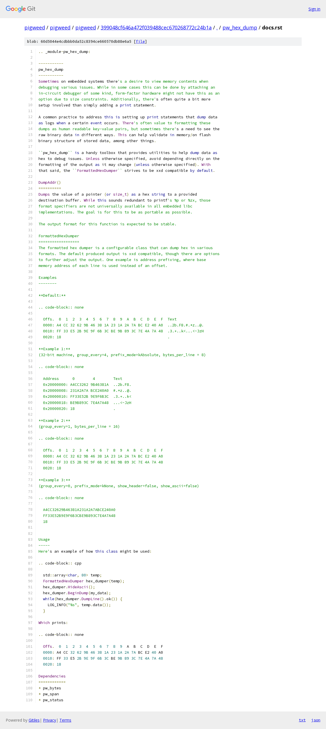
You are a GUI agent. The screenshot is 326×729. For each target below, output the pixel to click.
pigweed (34, 27)
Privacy (49, 720)
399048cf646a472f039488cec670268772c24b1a (156, 27)
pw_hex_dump (239, 27)
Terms (65, 720)
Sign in (314, 9)
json (315, 719)
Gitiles (34, 720)
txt (302, 719)
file (140, 41)
